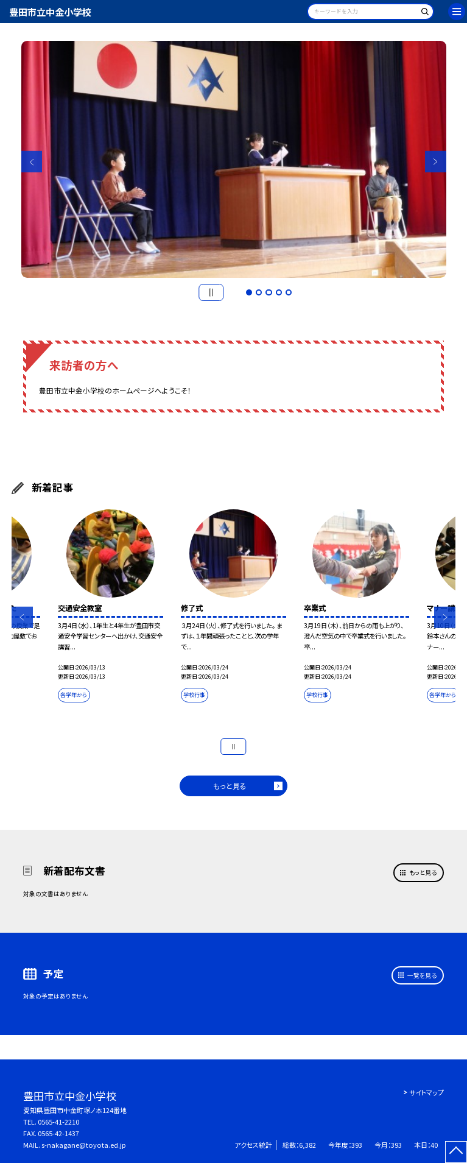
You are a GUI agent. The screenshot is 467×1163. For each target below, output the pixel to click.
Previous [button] (32, 161)
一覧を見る (422, 975)
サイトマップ (426, 1092)
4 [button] (279, 292)
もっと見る (230, 785)
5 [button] (289, 292)
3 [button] (268, 292)
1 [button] (249, 292)
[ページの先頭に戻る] (456, 1152)
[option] (233, 159)
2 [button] (259, 292)
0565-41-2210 (58, 1121)
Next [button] (435, 161)
